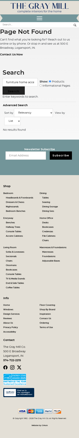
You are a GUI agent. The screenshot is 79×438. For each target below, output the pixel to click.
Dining (43, 193)
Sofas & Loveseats (15, 252)
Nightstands (12, 207)
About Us (8, 323)
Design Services (11, 314)
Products (56, 81)
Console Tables (13, 231)
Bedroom (8, 193)
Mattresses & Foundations (53, 247)
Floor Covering (47, 305)
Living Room (10, 247)
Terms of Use (46, 327)
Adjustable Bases (51, 261)
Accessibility (9, 332)
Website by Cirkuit (39, 425)
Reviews (7, 318)
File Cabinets (48, 236)
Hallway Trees (13, 227)
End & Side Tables (15, 283)
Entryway (8, 218)
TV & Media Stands (15, 279)
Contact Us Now (11, 54)
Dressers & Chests (15, 202)
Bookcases (48, 227)
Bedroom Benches (15, 211)
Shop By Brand (47, 310)
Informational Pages (55, 85)
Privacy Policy (10, 327)
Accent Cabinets (14, 236)
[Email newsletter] (26, 155)
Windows (8, 310)
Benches (10, 223)
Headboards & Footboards (19, 198)
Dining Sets (48, 211)
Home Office (46, 218)
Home (6, 305)
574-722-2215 (12, 360)
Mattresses (47, 252)
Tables (45, 198)
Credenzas (47, 231)
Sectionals (11, 256)
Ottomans (11, 265)
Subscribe (60, 155)
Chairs (45, 240)
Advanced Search (15, 105)
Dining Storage (50, 207)
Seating (46, 202)
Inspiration (45, 314)
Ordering (44, 323)
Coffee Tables (13, 288)
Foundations (48, 256)
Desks (45, 223)
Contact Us (45, 318)
